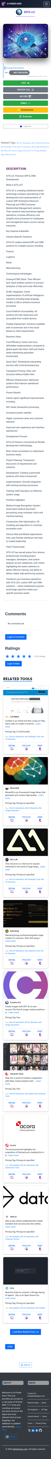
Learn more (10, 941)
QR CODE (25, 96)
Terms (30, 1423)
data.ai (11, 1216)
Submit (11, 1436)
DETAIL (12, 747)
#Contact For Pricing (31, 151)
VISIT (25, 83)
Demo (44, 1416)
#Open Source (10, 154)
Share (24, 132)
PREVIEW (26, 747)
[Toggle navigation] (47, 3)
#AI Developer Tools (8, 147)
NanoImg (12, 931)
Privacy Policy (41, 1423)
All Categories (33, 1410)
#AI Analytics (14, 1165)
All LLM (11, 859)
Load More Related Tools (25, 1332)
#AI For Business (24, 147)
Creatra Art (13, 1002)
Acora (10, 1145)
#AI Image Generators (40, 147)
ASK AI (25, 1365)
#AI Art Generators (24, 143)
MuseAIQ (12, 788)
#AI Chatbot (29, 1094)
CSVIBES (12, 717)
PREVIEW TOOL (25, 89)
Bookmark (25, 116)
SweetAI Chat (14, 1074)
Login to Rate (13, 663)
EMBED (25, 103)
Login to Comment (15, 637)
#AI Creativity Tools (32, 951)
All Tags (44, 1410)
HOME (10, 1347)
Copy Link (25, 126)
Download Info (25, 110)
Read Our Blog (33, 1403)
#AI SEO (4, 151)
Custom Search (33, 1416)
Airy (9, 1288)
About (44, 1403)
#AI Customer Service (40, 143)
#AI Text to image (15, 151)
